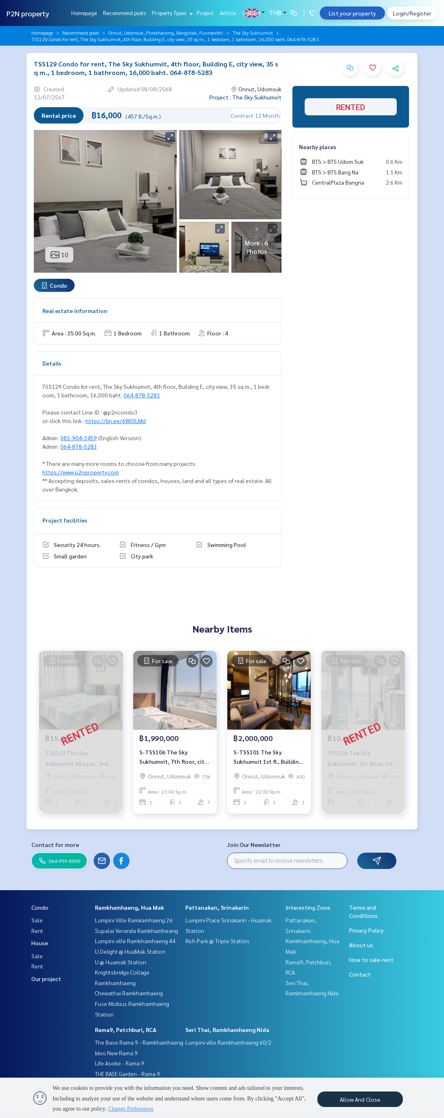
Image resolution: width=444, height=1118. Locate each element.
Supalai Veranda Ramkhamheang (136, 930)
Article (228, 12)
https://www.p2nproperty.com (80, 472)
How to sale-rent (371, 959)
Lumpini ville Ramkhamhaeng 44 (135, 940)
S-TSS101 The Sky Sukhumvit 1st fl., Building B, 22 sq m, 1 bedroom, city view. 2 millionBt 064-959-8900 (268, 757)
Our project (46, 978)
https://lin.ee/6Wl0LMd (116, 420)
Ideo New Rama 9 (116, 1052)
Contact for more (55, 844)
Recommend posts (124, 12)
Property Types (171, 12)
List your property (352, 13)
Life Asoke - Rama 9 (119, 1063)
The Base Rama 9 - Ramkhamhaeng (139, 1042)
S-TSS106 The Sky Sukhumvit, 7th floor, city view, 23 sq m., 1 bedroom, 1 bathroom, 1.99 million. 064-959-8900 (173, 757)
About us (361, 944)
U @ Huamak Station (120, 962)
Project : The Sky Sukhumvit (245, 97)
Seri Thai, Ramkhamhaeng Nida (227, 1029)
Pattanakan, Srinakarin (217, 907)
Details (51, 363)
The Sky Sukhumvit (253, 32)
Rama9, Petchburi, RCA (125, 1029)
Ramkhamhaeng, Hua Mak (129, 907)
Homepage (84, 12)
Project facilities (64, 520)
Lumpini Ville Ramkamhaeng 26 (134, 920)
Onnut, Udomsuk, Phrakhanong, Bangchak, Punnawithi (165, 32)
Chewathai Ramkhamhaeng (129, 993)
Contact (251, 12)
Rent (37, 930)
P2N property (28, 13)
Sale (37, 920)
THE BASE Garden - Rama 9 (127, 1073)
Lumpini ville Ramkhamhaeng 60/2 (228, 1042)
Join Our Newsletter (254, 844)
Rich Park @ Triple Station (217, 940)
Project (205, 12)
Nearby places (317, 146)
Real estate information (74, 310)
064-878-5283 (141, 395)
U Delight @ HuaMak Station (130, 951)
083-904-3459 (78, 437)
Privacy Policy (366, 930)
